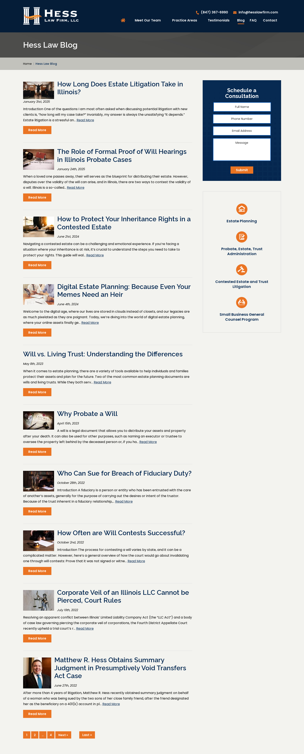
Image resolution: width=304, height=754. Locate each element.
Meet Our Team (148, 20)
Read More (85, 120)
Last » (87, 735)
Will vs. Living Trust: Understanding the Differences (103, 354)
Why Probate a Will (87, 413)
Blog (241, 20)
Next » (63, 735)
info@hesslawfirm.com (258, 12)
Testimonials (218, 20)
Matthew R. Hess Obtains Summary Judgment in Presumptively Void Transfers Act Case (120, 668)
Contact (270, 20)
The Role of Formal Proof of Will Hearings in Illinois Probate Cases (122, 155)
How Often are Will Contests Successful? (121, 533)
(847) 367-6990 (214, 12)
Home (123, 20)
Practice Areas (184, 20)
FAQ (253, 20)
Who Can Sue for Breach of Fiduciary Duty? (124, 473)
